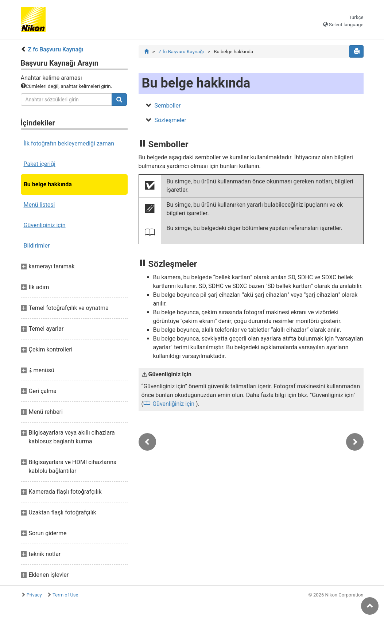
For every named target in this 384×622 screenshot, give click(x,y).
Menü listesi (39, 204)
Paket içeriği (39, 163)
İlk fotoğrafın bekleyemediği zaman (69, 143)
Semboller (168, 105)
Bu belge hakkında (48, 184)
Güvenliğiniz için (45, 225)
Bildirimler (37, 245)
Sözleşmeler (170, 120)
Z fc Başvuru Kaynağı (55, 49)
